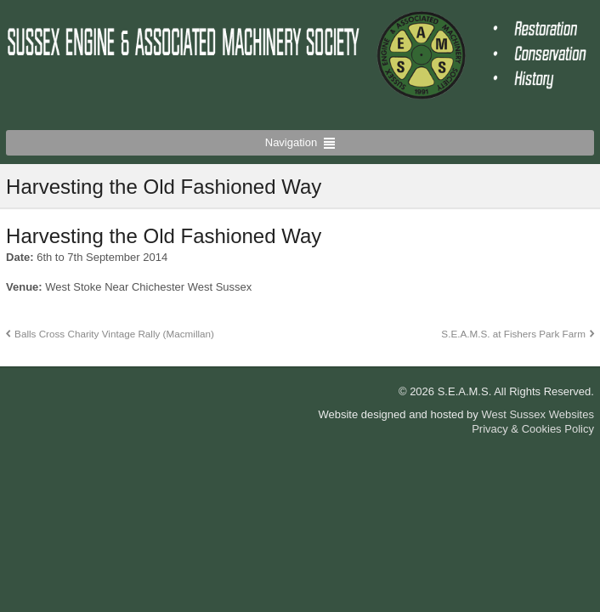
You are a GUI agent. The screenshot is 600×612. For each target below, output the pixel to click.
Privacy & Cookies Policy (533, 428)
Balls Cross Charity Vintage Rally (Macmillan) (114, 333)
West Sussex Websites (537, 414)
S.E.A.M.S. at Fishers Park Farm (513, 333)
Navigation (291, 142)
